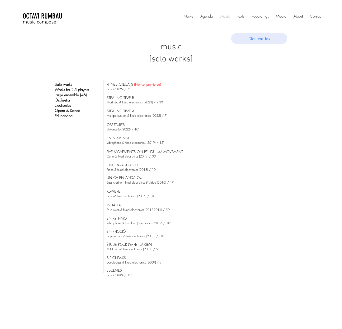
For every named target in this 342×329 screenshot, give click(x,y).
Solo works (63, 84)
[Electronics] (259, 38)
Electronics (63, 105)
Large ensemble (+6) (71, 94)
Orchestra (62, 100)
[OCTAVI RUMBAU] (52, 16)
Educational (64, 115)
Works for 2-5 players (72, 89)
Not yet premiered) (148, 84)
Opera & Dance (67, 110)
